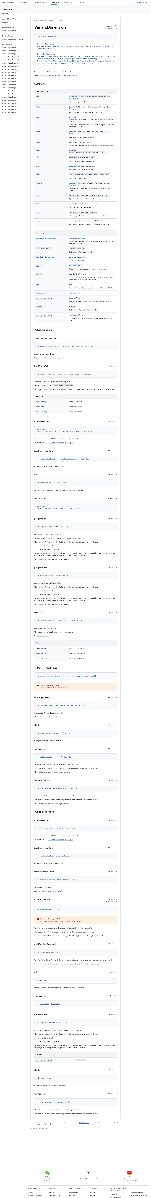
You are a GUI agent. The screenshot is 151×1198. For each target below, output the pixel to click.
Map (108, 96)
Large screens (73, 1192)
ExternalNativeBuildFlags (101, 119)
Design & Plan (39, 2)
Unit (38, 96)
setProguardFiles (75, 195)
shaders (72, 204)
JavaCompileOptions (98, 132)
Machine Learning (54, 1195)
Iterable (104, 195)
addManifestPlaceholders (78, 96)
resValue (72, 174)
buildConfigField (75, 107)
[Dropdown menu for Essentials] (29, 2)
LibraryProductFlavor (107, 61)
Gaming (51, 1192)
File (38, 266)
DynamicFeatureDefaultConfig (86, 59)
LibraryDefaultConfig (91, 61)
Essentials (23, 2)
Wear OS (72, 1195)
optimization (74, 152)
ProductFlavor (42, 63)
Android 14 (93, 1195)
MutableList (40, 298)
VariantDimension (50, 36)
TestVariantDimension (44, 49)
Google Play (68, 2)
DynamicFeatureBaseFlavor (46, 59)
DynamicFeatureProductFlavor (47, 61)
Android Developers (40, 20)
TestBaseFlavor (52, 63)
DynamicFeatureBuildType (66, 59)
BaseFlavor (61, 46)
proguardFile (74, 157)
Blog (83, 2)
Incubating (74, 117)
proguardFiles (74, 166)
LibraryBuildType (78, 61)
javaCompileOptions (76, 132)
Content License (84, 1123)
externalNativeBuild (76, 119)
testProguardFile (75, 212)
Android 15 (93, 1192)
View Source (111, 26)
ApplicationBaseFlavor (44, 56)
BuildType (69, 46)
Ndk (80, 142)
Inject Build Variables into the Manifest (50, 358)
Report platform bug (137, 1192)
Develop (50, 20)
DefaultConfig (110, 56)
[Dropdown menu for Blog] (87, 2)
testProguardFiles (76, 221)
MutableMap (40, 257)
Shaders (85, 204)
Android (30, 1192)
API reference (8, 9)
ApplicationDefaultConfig (77, 56)
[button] (12, 30)
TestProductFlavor (90, 63)
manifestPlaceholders (77, 257)
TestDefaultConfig (76, 63)
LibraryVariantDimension (105, 46)
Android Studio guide (116, 1194)
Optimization (91, 152)
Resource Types (43, 636)
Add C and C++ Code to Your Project (60, 443)
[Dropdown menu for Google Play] (75, 2)
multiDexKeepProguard (77, 274)
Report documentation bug (139, 1195)
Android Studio (142, 2)
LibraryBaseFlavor (65, 61)
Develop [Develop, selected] (54, 2)
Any (76, 98)
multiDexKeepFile (75, 265)
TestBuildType (64, 63)
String (71, 98)
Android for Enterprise (35, 1195)
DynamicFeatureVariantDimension (85, 46)
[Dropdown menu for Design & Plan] (46, 2)
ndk (70, 142)
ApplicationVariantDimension (46, 46)
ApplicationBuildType (60, 56)
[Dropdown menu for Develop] (59, 2)
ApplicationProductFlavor (95, 56)
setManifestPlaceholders (78, 183)
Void (38, 183)
